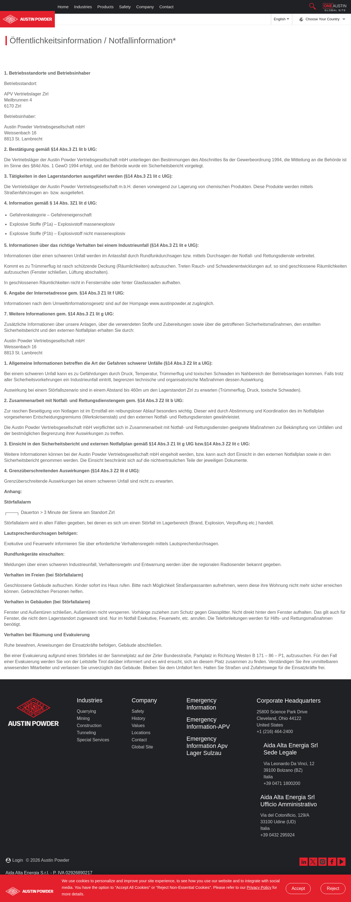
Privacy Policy (259, 887)
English (281, 21)
